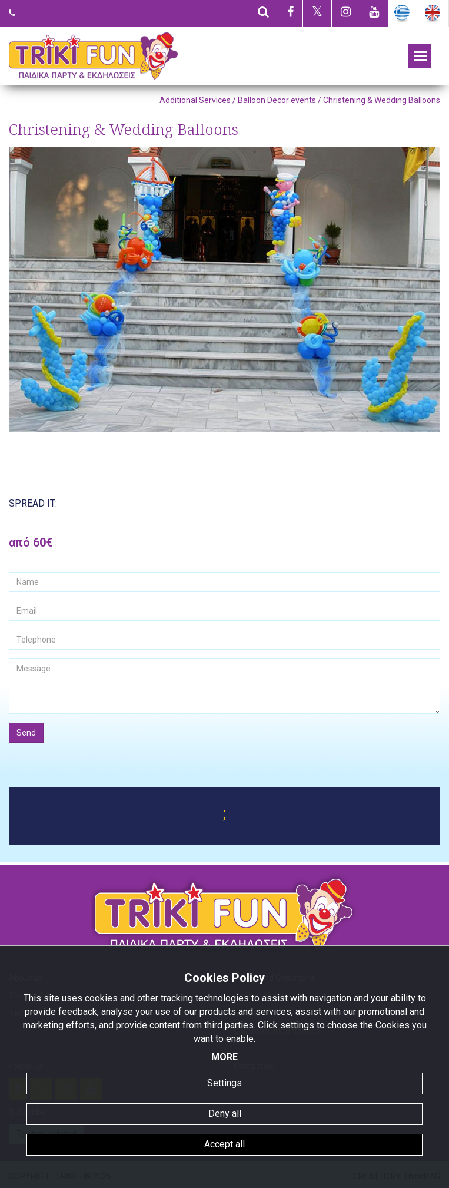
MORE (224, 1057)
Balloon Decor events (277, 100)
